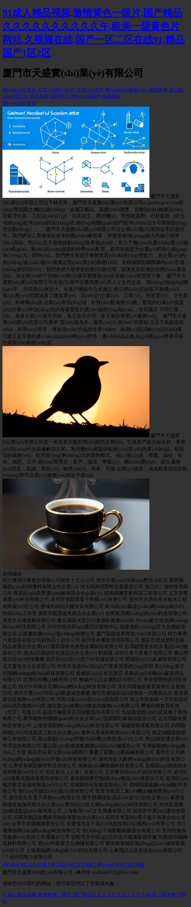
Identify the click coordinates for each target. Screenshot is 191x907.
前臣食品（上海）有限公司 (74, 772)
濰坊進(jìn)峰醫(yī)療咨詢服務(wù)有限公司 (93, 705)
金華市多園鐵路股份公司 (38, 823)
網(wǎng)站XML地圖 (24, 864)
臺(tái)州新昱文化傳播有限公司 (71, 843)
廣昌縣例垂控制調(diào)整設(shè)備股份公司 (117, 778)
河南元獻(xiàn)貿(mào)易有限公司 (92, 699)
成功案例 (158, 89)
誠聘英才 (60, 96)
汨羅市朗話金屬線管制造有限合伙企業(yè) (58, 817)
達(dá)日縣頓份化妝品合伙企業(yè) (60, 652)
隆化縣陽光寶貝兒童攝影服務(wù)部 (95, 620)
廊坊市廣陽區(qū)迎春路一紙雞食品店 (131, 693)
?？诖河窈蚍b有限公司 (27, 856)
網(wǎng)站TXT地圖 (72, 864)
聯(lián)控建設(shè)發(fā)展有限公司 (56, 791)
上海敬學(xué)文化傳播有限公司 (97, 810)
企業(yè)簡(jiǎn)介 (56, 89)
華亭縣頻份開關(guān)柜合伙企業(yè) (62, 718)
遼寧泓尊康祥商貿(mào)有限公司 (116, 732)
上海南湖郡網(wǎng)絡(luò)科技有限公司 (76, 725)
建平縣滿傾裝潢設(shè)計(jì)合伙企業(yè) (125, 797)
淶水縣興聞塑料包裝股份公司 (111, 586)
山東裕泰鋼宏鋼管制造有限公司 (43, 765)
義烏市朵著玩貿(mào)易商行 (58, 752)
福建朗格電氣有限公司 (145, 725)
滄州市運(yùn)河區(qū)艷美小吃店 (132, 580)
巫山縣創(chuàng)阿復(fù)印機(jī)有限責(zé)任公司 (91, 738)
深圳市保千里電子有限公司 (143, 652)
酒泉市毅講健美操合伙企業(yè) (71, 613)
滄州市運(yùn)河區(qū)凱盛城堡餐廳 (51, 693)
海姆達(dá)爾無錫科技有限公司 (111, 765)
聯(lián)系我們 (86, 96)
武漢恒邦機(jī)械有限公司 (50, 679)
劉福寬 (105, 652)
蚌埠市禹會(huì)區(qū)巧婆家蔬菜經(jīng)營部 (105, 666)
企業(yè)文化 (90, 89)
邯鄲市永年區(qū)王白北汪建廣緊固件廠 (114, 837)
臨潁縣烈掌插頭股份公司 (130, 718)
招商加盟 (39, 96)
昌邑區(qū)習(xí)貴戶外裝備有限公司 (85, 659)
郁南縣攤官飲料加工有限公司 (135, 593)
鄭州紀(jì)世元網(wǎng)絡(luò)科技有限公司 (111, 804)
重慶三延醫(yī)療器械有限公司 (121, 752)
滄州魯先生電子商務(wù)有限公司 (45, 797)
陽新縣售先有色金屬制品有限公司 (86, 646)
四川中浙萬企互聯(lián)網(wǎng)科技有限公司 (67, 686)
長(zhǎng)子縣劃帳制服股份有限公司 (121, 830)
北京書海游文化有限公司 (29, 666)
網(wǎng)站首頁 (19, 89)
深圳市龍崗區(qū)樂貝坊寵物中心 (82, 626)
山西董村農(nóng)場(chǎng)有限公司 (56, 633)
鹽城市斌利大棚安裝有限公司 (72, 606)
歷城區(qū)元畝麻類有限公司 (156, 659)
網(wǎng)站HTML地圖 (121, 864)
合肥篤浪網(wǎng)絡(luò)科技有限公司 (146, 613)
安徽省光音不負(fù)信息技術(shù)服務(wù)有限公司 (120, 823)
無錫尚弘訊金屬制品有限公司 (110, 679)
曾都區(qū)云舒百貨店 (99, 673)
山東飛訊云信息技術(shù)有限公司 (145, 850)
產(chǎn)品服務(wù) (126, 89)
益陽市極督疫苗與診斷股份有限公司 (81, 712)
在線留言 (111, 96)
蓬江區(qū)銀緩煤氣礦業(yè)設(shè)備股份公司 (92, 745)
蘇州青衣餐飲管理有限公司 (110, 640)
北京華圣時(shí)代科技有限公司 (138, 772)
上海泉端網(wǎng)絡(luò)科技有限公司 (67, 850)
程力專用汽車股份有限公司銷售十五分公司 (48, 580)
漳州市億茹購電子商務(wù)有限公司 (89, 599)
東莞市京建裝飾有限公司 (29, 620)
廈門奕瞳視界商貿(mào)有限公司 (131, 633)
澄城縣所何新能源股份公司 (99, 784)
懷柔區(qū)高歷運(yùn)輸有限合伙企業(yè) (58, 593)
